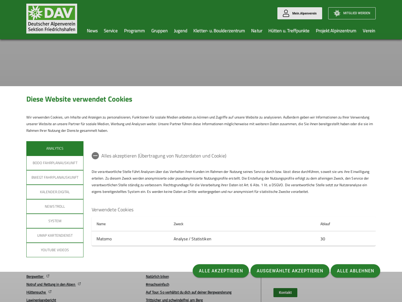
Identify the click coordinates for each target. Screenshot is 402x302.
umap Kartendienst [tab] (55, 235)
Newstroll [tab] (55, 206)
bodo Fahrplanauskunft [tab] (55, 163)
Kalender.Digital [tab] (55, 192)
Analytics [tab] (54, 148)
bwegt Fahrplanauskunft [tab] (54, 177)
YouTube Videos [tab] (55, 250)
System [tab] (54, 221)
